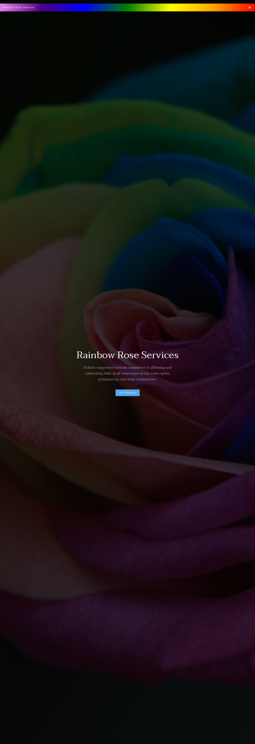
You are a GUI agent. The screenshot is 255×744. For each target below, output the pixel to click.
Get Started (127, 393)
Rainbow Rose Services (18, 7)
